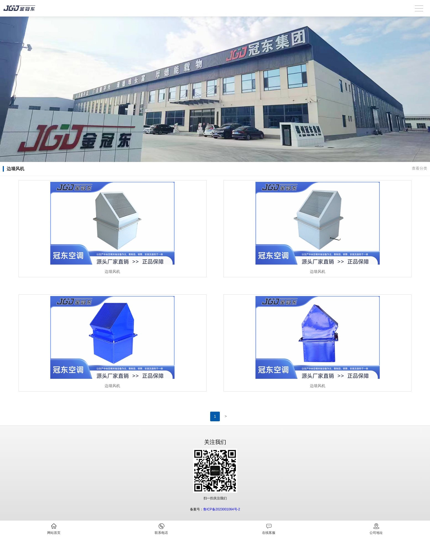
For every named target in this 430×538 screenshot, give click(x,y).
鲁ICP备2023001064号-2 (221, 509)
